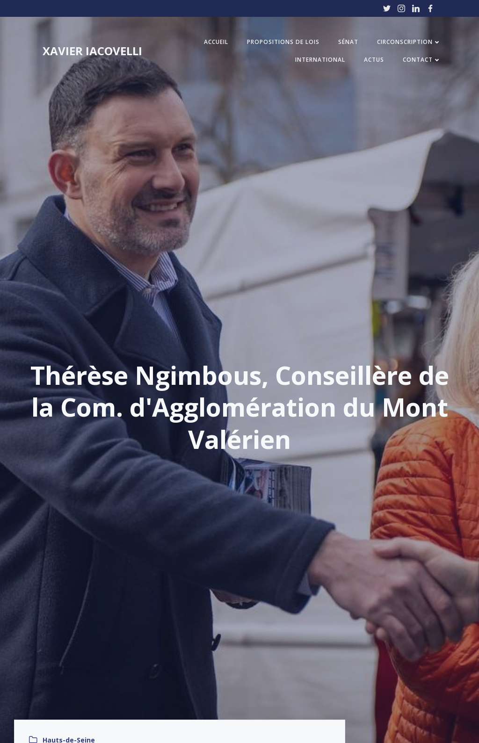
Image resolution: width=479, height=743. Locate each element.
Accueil (216, 42)
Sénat (348, 42)
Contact (422, 60)
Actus (374, 60)
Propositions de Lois (283, 42)
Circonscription (409, 42)
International (320, 60)
